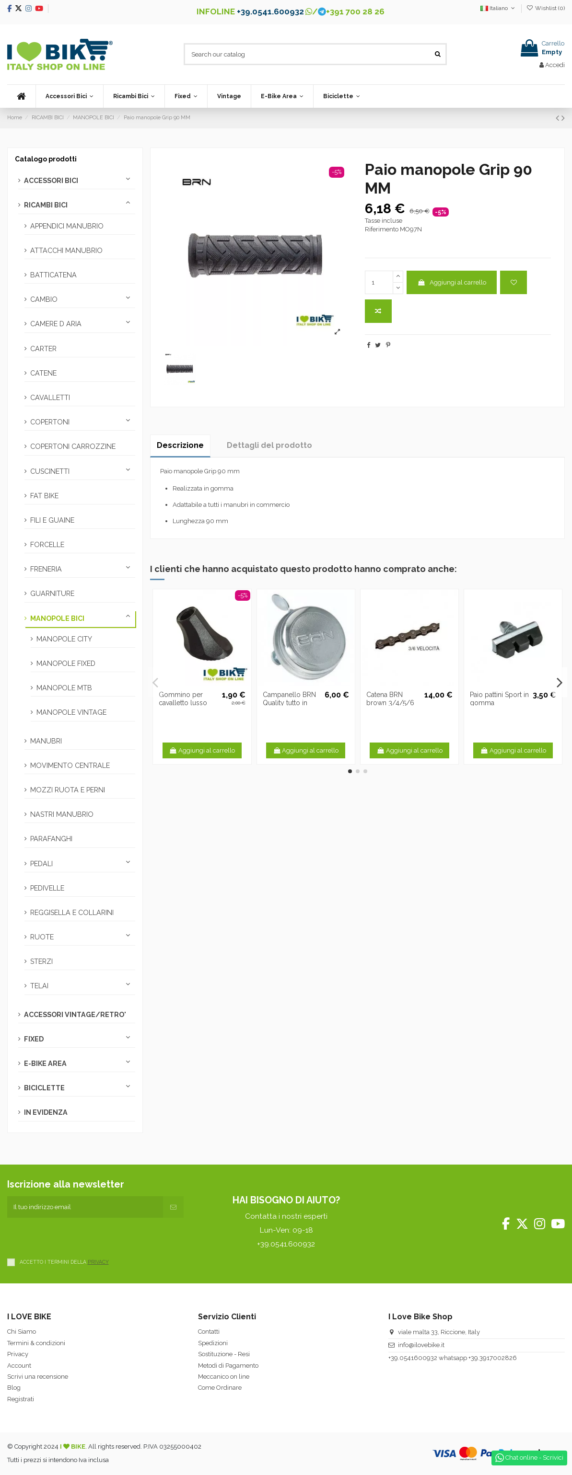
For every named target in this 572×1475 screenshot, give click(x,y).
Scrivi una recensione (37, 1376)
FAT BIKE (44, 496)
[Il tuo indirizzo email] (85, 1207)
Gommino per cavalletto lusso (183, 699)
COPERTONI (50, 422)
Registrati (20, 1399)
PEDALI (41, 864)
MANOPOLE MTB (64, 688)
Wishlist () (545, 8)
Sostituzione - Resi (224, 1354)
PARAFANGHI (51, 839)
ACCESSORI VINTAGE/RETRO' (75, 1014)
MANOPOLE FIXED (65, 663)
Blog (14, 1387)
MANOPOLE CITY (64, 639)
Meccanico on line (223, 1376)
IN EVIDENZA (46, 1112)
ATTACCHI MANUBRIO (66, 250)
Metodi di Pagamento (228, 1365)
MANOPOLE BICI (57, 618)
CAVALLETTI (50, 397)
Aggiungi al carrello (451, 282)
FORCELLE (47, 545)
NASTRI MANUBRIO (61, 814)
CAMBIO (44, 299)
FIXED (34, 1039)
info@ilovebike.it (421, 1345)
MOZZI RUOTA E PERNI (67, 790)
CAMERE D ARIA (56, 324)
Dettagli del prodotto (269, 445)
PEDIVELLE (47, 888)
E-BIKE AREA (45, 1063)
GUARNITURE (52, 593)
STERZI (41, 961)
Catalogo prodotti (46, 159)
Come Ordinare (220, 1387)
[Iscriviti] (173, 1207)
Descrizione (180, 445)
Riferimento (381, 229)
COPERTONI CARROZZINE (73, 446)
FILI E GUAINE (52, 520)
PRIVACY (98, 1262)
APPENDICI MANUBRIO (67, 226)
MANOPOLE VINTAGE (71, 712)
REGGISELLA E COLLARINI (72, 912)
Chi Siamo (21, 1331)
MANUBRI (46, 741)
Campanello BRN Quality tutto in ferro (289, 703)
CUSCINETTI (50, 471)
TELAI (39, 986)
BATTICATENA (53, 275)
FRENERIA (46, 569)
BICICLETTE (44, 1088)
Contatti (209, 1331)
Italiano (498, 8)
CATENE (43, 373)
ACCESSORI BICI (51, 180)
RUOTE (42, 937)
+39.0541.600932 (270, 11)
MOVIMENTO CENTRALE (70, 765)
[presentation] (80, 1236)
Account (19, 1365)
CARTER (43, 349)
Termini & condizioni (36, 1343)
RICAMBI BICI (46, 205)
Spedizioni (213, 1343)
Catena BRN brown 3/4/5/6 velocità (390, 703)
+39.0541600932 (412, 1357)
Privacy (17, 1354)
